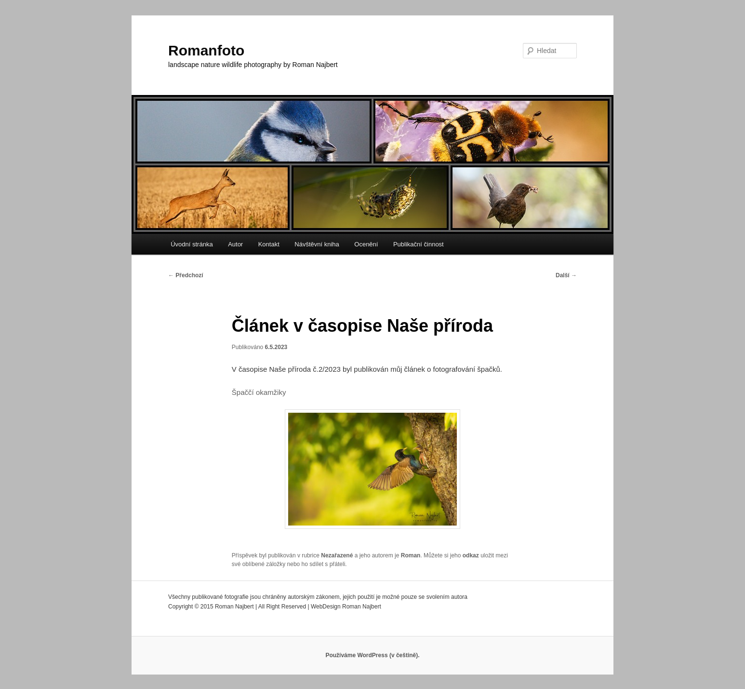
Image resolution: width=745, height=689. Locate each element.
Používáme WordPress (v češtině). (372, 655)
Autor (235, 244)
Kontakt (268, 244)
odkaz (471, 555)
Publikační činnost (418, 244)
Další (566, 275)
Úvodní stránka (192, 244)
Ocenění (366, 244)
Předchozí (185, 275)
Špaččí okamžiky (259, 392)
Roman (411, 555)
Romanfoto (206, 50)
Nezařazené (337, 555)
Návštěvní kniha (316, 244)
